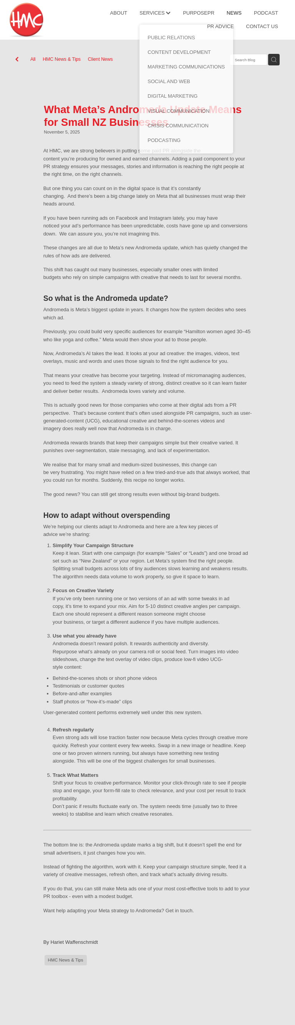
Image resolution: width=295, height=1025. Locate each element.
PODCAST (266, 13)
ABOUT (118, 13)
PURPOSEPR (198, 13)
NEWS (234, 13)
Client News (100, 59)
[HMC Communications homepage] (37, 20)
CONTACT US (262, 26)
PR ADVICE (220, 26)
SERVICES (155, 13)
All (33, 59)
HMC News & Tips (62, 59)
